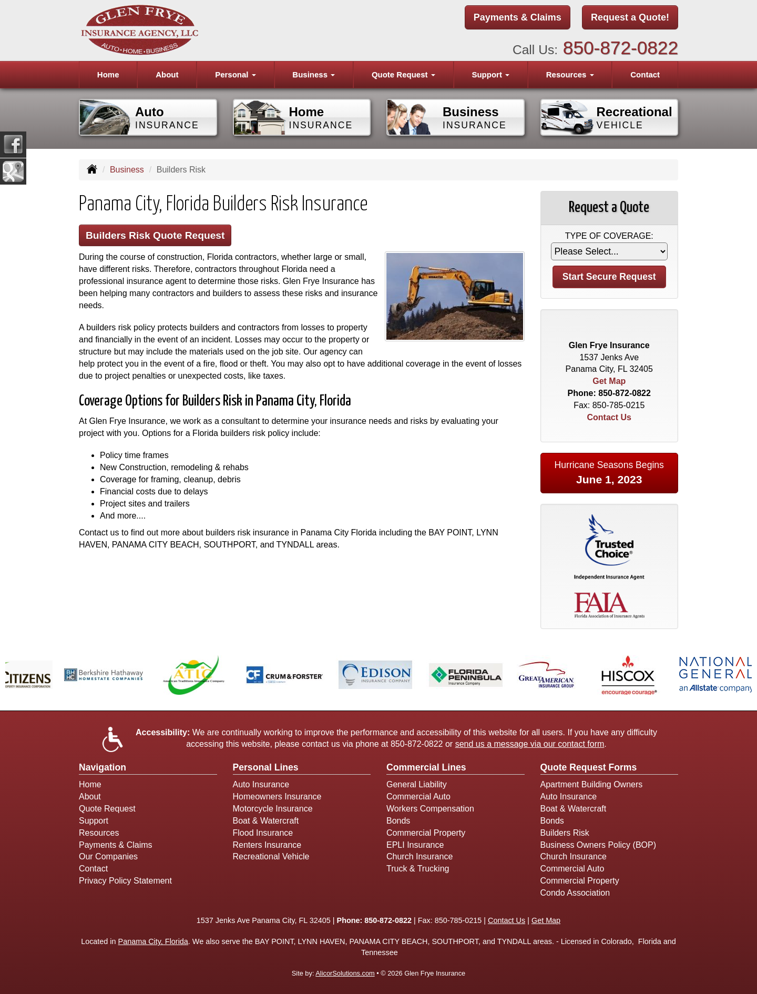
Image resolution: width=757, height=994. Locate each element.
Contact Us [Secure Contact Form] (609, 417)
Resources (99, 832)
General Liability (416, 784)
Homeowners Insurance (277, 796)
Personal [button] (235, 74)
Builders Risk (564, 832)
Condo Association (575, 892)
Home (108, 74)
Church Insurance (419, 856)
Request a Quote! (630, 17)
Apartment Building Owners (591, 784)
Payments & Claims (517, 17)
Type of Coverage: (609, 235)
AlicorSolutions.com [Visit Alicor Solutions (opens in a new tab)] (344, 973)
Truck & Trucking (417, 868)
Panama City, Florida (153, 941)
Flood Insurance (263, 832)
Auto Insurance (261, 784)
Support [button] (490, 74)
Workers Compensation (430, 808)
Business (127, 169)
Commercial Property (425, 832)
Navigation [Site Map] (102, 767)
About (167, 74)
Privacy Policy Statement (125, 880)
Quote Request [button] (403, 74)
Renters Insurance (267, 844)
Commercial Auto (418, 796)
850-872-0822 (620, 47)
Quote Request (107, 808)
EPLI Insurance (415, 844)
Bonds (398, 820)
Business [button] (313, 74)
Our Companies (108, 856)
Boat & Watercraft (266, 820)
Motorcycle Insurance (273, 808)
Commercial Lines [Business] (426, 767)
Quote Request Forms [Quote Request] (588, 767)
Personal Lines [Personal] (266, 767)
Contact (645, 74)
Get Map (609, 381)
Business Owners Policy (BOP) (598, 844)
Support (93, 820)
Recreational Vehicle (271, 856)
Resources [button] (570, 74)
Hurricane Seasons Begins (609, 472)
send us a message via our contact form (530, 743)
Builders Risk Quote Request (155, 235)
